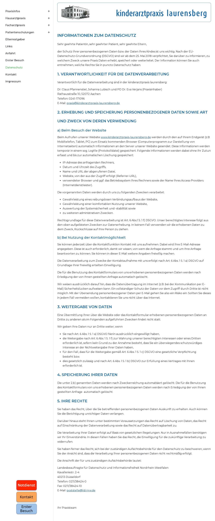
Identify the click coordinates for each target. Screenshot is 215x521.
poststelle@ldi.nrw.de (81, 490)
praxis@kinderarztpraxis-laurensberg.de (93, 103)
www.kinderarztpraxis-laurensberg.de (126, 137)
